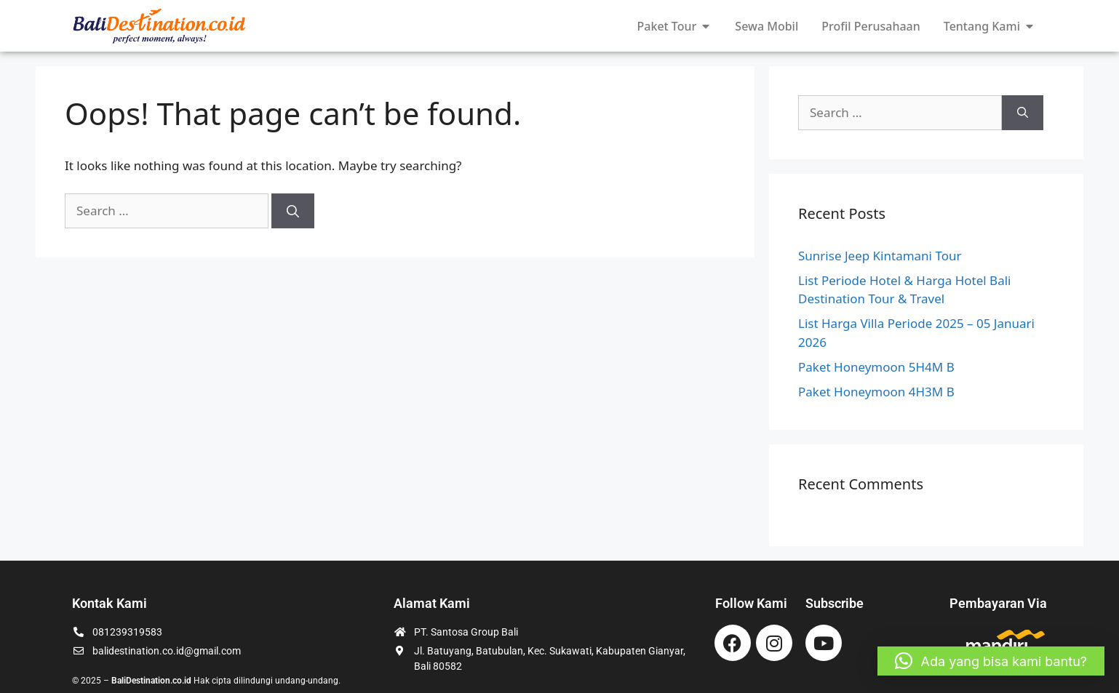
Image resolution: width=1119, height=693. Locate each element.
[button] (990, 661)
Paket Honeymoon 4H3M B (876, 391)
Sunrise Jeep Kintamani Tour (880, 255)
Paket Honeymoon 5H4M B (876, 366)
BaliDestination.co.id (151, 681)
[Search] (292, 210)
